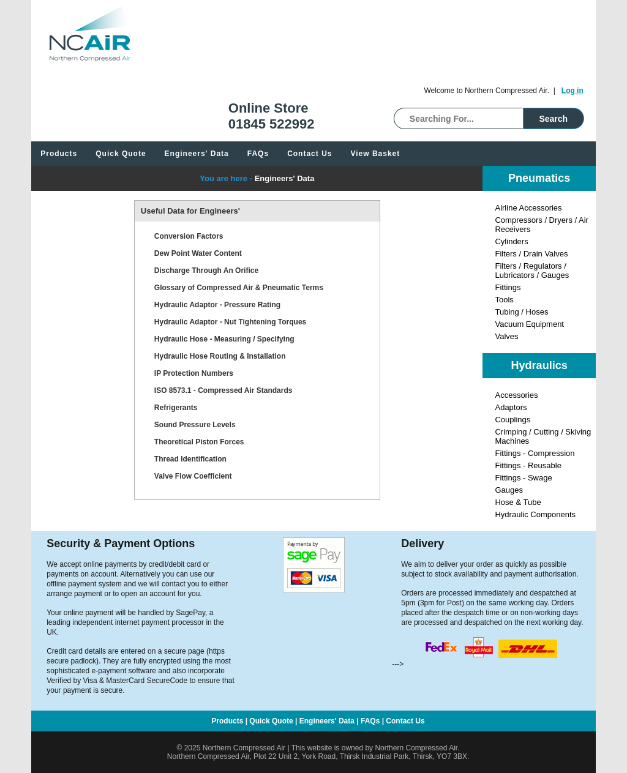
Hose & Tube (518, 502)
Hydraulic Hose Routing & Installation (220, 356)
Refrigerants (176, 407)
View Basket (375, 153)
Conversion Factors (188, 236)
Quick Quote (121, 153)
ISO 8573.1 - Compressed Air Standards (223, 390)
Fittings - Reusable (528, 465)
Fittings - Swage (523, 477)
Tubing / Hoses (521, 311)
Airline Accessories (528, 207)
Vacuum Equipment (529, 324)
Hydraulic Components (535, 514)
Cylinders (511, 241)
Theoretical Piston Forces (199, 442)
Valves (506, 336)
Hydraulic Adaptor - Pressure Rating (217, 305)
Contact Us (309, 153)
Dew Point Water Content (198, 253)
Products (58, 153)
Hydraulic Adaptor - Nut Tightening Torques (230, 322)
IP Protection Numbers (193, 373)
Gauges (509, 490)
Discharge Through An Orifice (206, 270)
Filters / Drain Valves (531, 253)
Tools (504, 299)
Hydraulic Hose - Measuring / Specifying (224, 339)
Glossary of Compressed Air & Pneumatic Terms (238, 287)
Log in (572, 90)
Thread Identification (190, 459)
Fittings (507, 287)
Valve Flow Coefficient (193, 476)
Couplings (512, 419)
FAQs (258, 153)
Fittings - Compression (534, 453)
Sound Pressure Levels (195, 424)
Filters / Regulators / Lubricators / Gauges (532, 270)
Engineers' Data (197, 153)
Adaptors (511, 407)
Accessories (516, 395)
